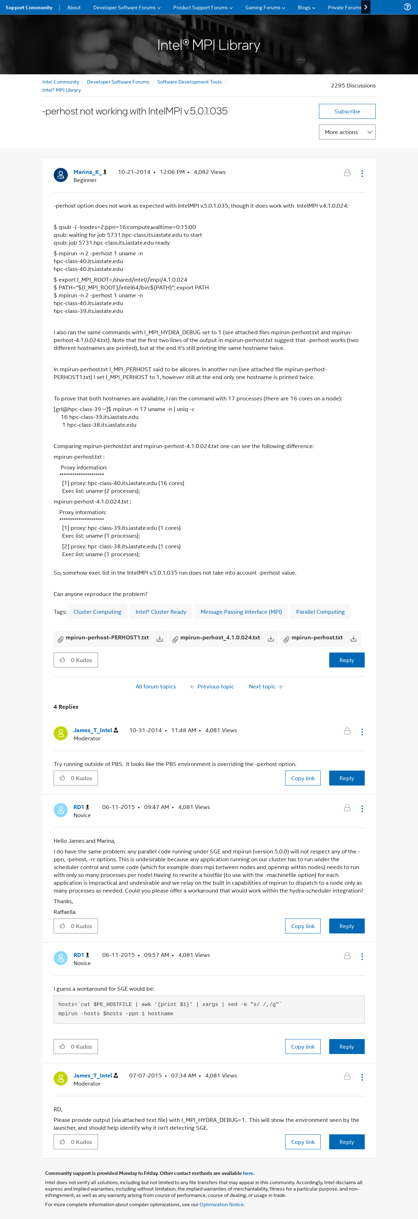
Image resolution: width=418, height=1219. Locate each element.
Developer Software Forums (118, 81)
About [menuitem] (74, 7)
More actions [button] (341, 132)
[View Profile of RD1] (81, 807)
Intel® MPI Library (61, 89)
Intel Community (60, 81)
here (248, 1173)
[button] (361, 173)
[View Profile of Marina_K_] (90, 172)
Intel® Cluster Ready (161, 611)
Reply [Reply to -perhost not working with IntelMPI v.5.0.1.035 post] (347, 660)
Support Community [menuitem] (29, 7)
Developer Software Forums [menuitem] (124, 7)
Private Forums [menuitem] (345, 7)
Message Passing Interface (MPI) (241, 611)
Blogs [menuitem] (304, 7)
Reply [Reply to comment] (347, 778)
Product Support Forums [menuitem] (200, 7)
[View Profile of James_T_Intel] (96, 730)
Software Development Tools (189, 81)
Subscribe (347, 111)
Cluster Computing (97, 611)
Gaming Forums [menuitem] (263, 7)
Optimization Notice (222, 1204)
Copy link (303, 778)
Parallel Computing (320, 611)
